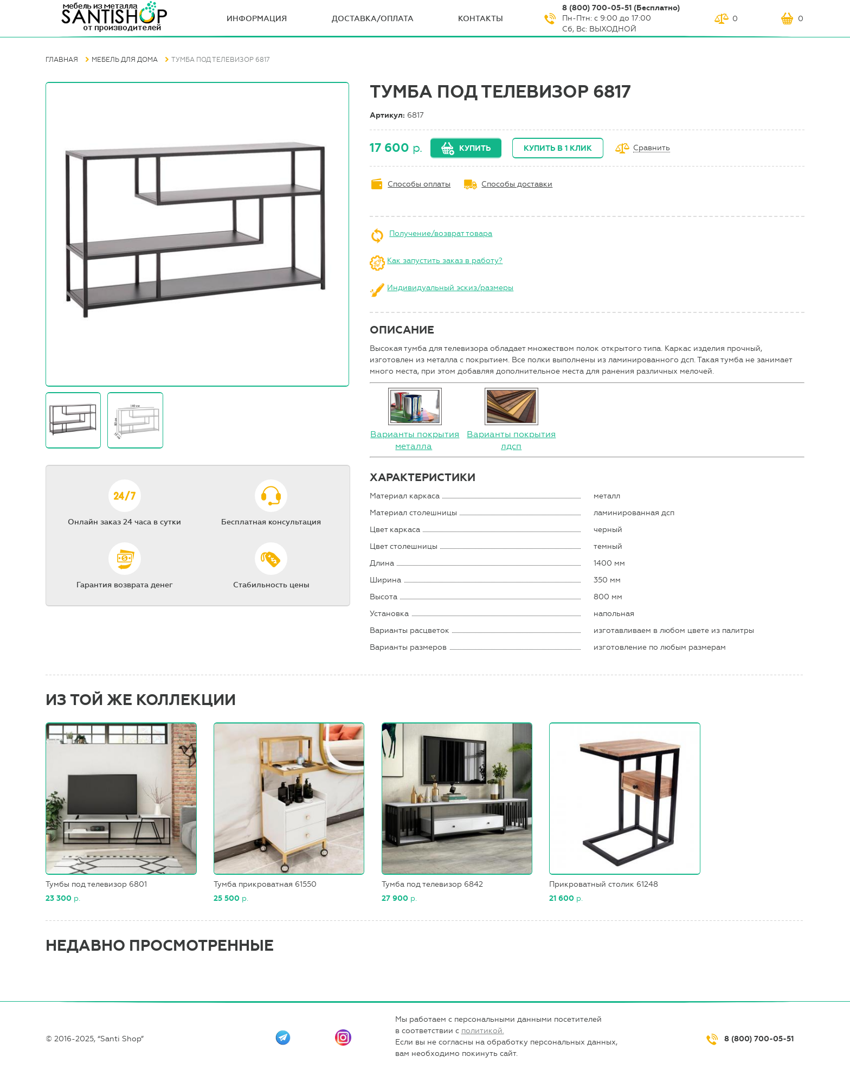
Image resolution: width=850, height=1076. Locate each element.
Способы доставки (516, 184)
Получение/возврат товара (440, 233)
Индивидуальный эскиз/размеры (450, 287)
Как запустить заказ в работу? (445, 260)
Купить (475, 148)
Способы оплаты (419, 184)
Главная (62, 59)
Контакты (480, 18)
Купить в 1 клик (558, 148)
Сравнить (651, 148)
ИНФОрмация (257, 18)
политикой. (482, 1030)
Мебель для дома (125, 59)
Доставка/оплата (373, 18)
